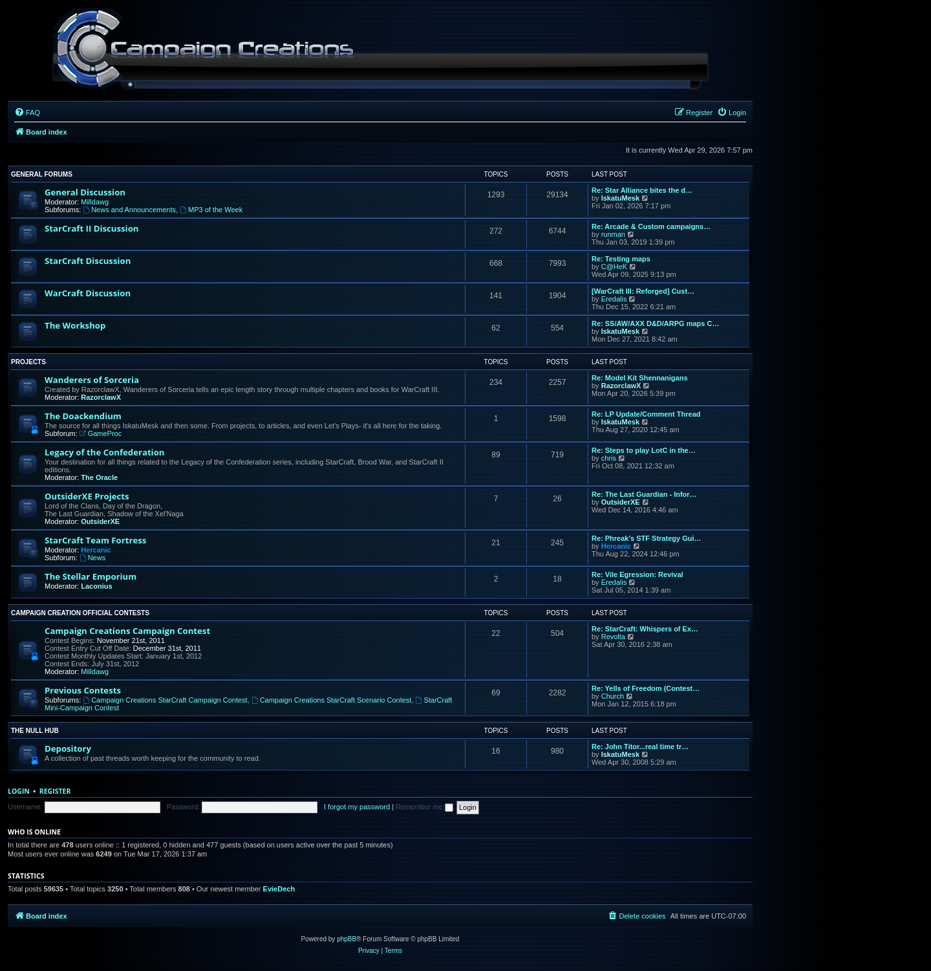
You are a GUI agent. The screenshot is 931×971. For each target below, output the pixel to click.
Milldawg (95, 202)
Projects (28, 361)
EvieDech (279, 889)
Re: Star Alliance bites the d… (642, 190)
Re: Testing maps (621, 259)
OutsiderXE (100, 521)
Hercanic (96, 550)
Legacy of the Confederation (104, 452)
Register (55, 791)
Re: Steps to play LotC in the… (644, 450)
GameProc (101, 433)
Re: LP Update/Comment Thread (646, 414)
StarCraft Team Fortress (95, 540)
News (92, 558)
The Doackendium (83, 416)
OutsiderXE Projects (87, 496)
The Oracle (99, 477)
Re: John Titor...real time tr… (640, 746)
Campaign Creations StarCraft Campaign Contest (165, 700)
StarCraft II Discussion (91, 228)
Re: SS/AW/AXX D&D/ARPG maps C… (655, 323)
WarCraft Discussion (88, 293)
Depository (68, 748)
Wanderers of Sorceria (92, 380)
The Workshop (75, 325)
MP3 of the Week (211, 209)
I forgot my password (357, 807)
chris (608, 458)
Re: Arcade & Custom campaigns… (651, 226)
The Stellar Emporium (90, 576)
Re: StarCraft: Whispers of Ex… (645, 629)
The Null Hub (35, 730)
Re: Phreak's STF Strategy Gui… (646, 538)
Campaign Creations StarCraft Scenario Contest (331, 700)
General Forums (41, 174)
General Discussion (85, 192)
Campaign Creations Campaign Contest (127, 631)
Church (612, 696)
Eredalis (614, 299)
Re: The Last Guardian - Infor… (644, 494)
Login (19, 791)
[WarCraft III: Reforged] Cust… (643, 291)
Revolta (613, 636)
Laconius (96, 586)
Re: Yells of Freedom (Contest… (646, 688)
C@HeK (614, 266)
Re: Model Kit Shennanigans (640, 378)
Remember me (424, 807)
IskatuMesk (620, 198)
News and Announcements (129, 209)
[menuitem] (27, 112)
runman (613, 234)
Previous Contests (83, 690)
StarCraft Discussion (88, 261)
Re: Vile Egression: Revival (637, 574)
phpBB (346, 939)
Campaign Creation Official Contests (80, 612)
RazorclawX (101, 397)
